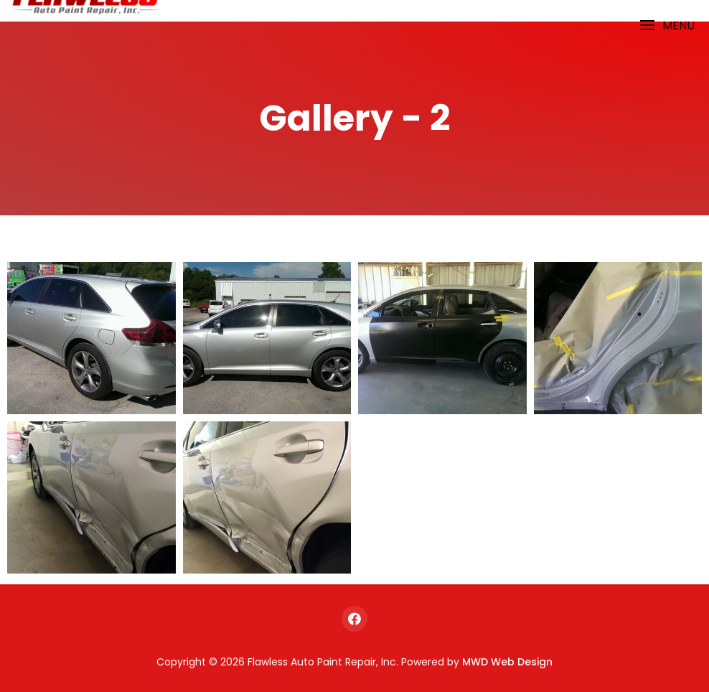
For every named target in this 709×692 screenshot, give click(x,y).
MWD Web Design (507, 662)
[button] (667, 25)
